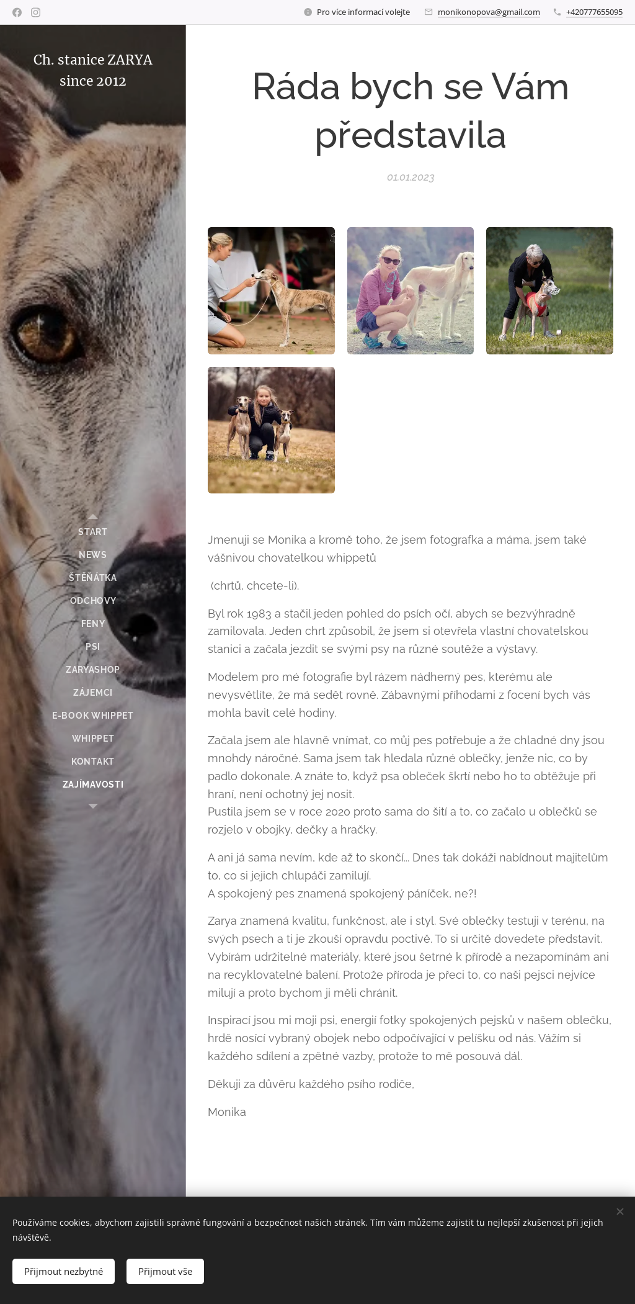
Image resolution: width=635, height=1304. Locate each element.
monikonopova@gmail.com (489, 11)
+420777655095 (594, 11)
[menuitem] (93, 532)
